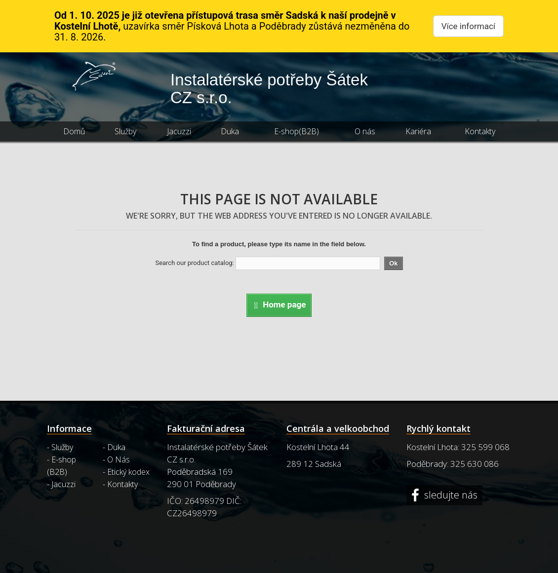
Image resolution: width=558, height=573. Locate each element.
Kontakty (480, 131)
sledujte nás (450, 495)
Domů (74, 131)
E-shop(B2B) (296, 131)
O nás (365, 131)
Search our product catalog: (194, 263)
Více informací (468, 26)
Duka (230, 131)
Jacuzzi (179, 131)
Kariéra (418, 131)
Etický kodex (128, 471)
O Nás (118, 459)
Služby (125, 131)
